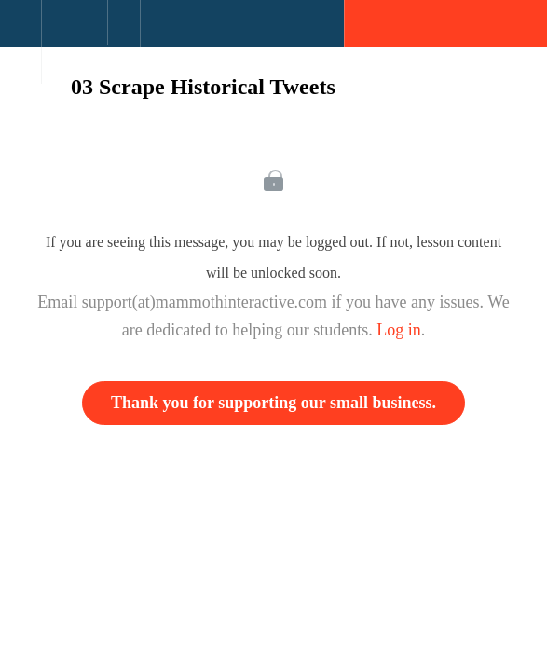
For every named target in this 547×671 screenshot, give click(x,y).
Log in (398, 330)
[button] (20, 32)
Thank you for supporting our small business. (273, 402)
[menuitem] (74, 42)
